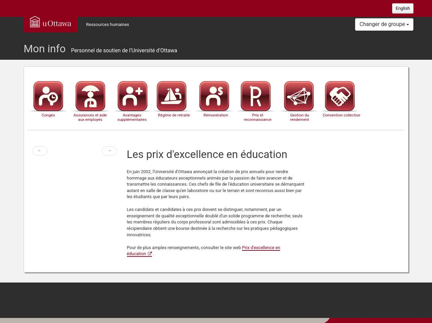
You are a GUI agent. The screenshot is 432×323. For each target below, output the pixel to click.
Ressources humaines (107, 24)
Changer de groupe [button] (384, 24)
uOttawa (51, 22)
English (403, 8)
